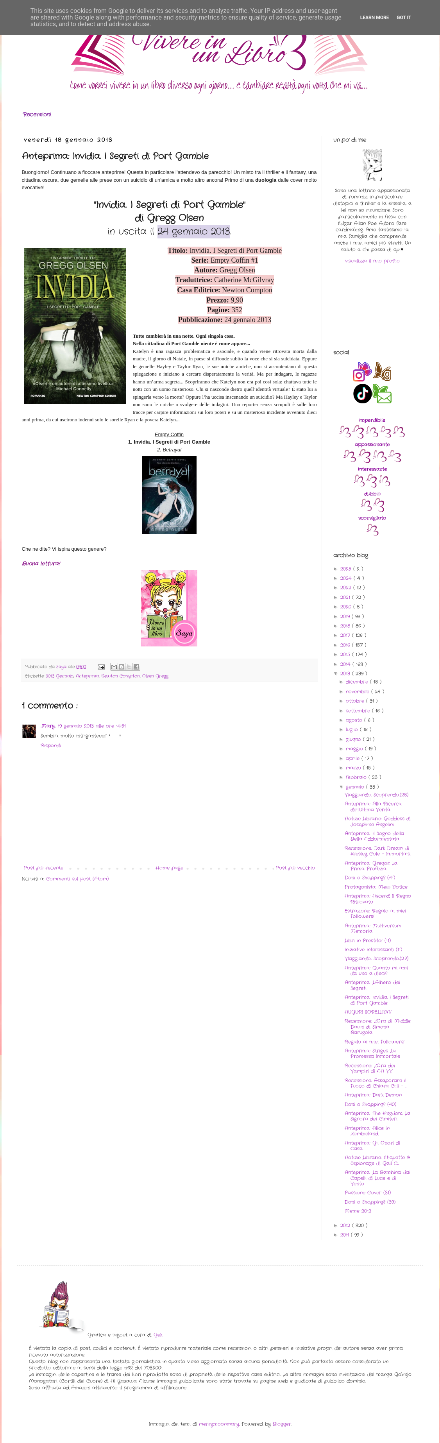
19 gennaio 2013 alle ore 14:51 (92, 726)
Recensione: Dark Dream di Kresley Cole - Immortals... (378, 851)
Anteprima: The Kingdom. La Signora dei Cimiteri (377, 1116)
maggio (355, 748)
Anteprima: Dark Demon (373, 1095)
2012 (346, 1225)
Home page (169, 868)
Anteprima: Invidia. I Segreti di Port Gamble (377, 1000)
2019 (346, 616)
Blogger (282, 1424)
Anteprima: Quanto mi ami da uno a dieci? (376, 971)
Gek (158, 1335)
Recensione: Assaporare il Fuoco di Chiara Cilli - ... (375, 1083)
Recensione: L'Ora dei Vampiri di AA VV (370, 1068)
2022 (346, 587)
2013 (346, 673)
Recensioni (37, 114)
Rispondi (51, 745)
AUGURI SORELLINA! (368, 1012)
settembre (359, 710)
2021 (346, 597)
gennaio (356, 787)
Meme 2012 (358, 1211)
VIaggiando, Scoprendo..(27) (376, 958)
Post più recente (43, 868)
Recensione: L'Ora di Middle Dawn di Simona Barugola (378, 1027)
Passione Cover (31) (368, 1192)
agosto (355, 720)
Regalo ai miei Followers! (374, 1041)
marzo (354, 767)
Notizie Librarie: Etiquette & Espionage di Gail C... (377, 1160)
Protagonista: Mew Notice (376, 887)
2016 (346, 645)
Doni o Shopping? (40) (370, 1104)
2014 (346, 664)
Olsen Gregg (155, 676)
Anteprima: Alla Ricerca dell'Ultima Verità (373, 806)
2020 (346, 606)
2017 (346, 635)
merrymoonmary (219, 1424)
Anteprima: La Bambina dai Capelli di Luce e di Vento (377, 1178)
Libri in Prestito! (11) (368, 940)
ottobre (356, 701)
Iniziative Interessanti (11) (373, 949)
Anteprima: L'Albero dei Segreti (372, 985)
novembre (358, 691)
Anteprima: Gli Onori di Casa (372, 1146)
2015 (346, 654)
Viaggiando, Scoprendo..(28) (376, 794)
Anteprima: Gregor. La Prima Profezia (371, 866)
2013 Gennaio (59, 676)
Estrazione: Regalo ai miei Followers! (375, 914)
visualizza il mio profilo (372, 261)
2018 (346, 626)
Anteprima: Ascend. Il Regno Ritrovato (378, 899)
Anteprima (87, 676)
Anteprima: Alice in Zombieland (367, 1131)
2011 (345, 1235)
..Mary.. (48, 726)
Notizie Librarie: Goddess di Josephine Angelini (378, 821)
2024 (347, 578)
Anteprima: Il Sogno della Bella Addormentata (374, 836)
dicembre (358, 682)
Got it (404, 17)
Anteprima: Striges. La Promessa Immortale (372, 1053)
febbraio (357, 777)
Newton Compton (120, 676)
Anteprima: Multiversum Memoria (373, 928)
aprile (353, 758)
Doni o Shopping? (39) (370, 1202)
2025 (346, 569)
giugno (354, 739)
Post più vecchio (295, 868)
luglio (353, 729)
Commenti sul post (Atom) (77, 878)
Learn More (374, 17)
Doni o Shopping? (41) (370, 877)
